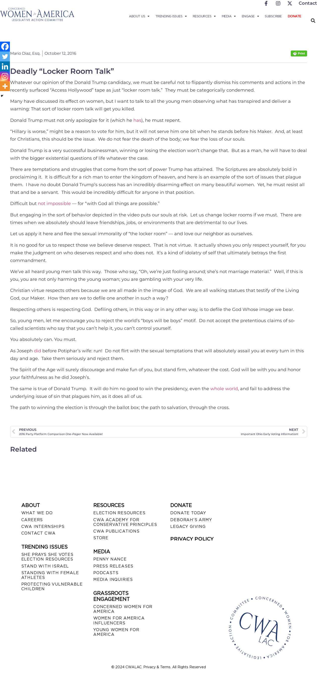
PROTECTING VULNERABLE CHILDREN (52, 586)
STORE (100, 538)
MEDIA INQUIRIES (113, 579)
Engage (250, 16)
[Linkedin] (5, 66)
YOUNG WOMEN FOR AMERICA (116, 632)
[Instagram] (5, 76)
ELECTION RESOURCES (119, 513)
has (137, 120)
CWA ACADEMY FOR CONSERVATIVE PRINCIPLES (125, 522)
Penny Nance (110, 559)
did (37, 351)
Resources (204, 16)
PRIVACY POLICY (192, 539)
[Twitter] (5, 56)
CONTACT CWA (38, 533)
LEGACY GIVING (187, 526)
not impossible (54, 203)
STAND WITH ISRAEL (45, 566)
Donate (294, 16)
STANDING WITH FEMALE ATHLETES (50, 575)
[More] (5, 86)
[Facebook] (5, 46)
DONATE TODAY (188, 513)
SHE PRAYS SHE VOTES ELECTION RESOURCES (47, 557)
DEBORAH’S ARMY (191, 519)
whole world (224, 388)
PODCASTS (105, 572)
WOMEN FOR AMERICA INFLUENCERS (119, 620)
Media (229, 16)
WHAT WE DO (37, 513)
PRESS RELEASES (113, 566)
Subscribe (273, 16)
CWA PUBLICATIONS (116, 531)
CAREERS (32, 519)
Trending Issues (171, 16)
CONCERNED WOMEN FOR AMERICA (122, 609)
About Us (139, 16)
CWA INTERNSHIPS (43, 526)
